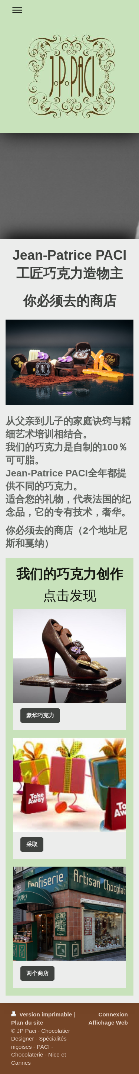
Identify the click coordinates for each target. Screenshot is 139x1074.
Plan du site (27, 1022)
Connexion (113, 1014)
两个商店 (37, 973)
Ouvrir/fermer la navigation (69, 10)
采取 (31, 844)
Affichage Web (108, 1022)
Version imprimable (42, 1014)
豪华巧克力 (40, 715)
